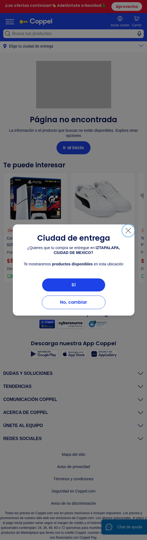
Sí (73, 285)
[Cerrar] (128, 231)
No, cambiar (73, 302)
